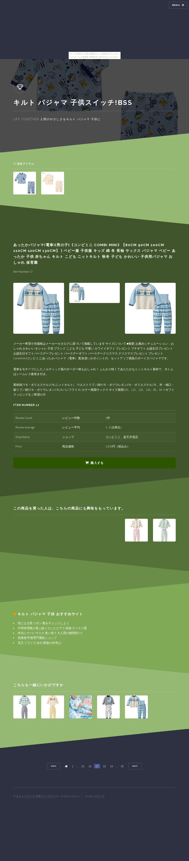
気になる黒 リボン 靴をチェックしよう (43, 623)
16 (89, 766)
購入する (97, 463)
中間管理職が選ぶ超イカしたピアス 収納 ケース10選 (52, 628)
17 (97, 766)
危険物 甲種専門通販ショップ (37, 637)
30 (122, 766)
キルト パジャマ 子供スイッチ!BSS (36, 796)
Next (135, 766)
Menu (176, 5)
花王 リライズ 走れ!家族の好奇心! (40, 642)
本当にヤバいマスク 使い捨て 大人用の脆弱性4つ (50, 633)
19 (111, 766)
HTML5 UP (99, 796)
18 (104, 766)
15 (82, 766)
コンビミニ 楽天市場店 (122, 437)
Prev (53, 766)
